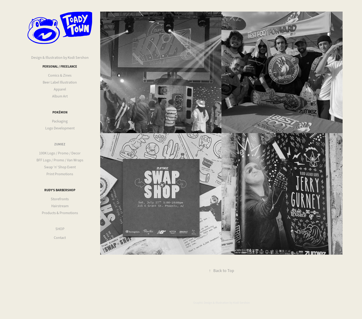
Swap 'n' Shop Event (60, 167)
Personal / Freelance (59, 66)
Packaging (60, 121)
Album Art (60, 96)
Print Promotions (59, 174)
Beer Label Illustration (60, 82)
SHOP (59, 229)
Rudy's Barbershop (59, 190)
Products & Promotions (60, 213)
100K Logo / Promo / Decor (60, 153)
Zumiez (59, 144)
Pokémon (59, 112)
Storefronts (60, 199)
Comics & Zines (60, 75)
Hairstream (60, 206)
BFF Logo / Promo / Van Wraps (59, 160)
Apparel (60, 89)
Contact (60, 237)
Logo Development (60, 128)
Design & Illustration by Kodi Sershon (60, 57)
